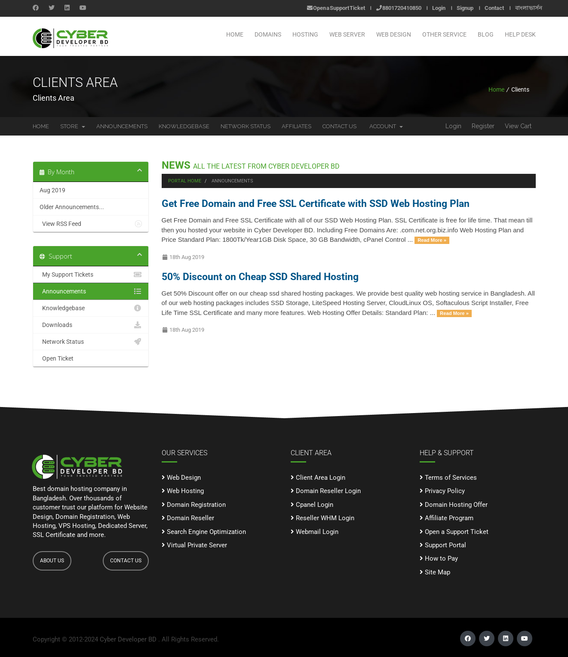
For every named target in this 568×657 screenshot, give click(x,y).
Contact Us (339, 126)
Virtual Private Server (194, 545)
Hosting (305, 34)
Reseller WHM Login (322, 518)
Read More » (432, 240)
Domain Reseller (188, 518)
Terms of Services (448, 477)
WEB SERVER (347, 34)
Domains (268, 34)
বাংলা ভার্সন (528, 8)
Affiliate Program (446, 518)
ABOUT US (52, 561)
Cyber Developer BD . (130, 639)
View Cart (518, 126)
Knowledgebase (184, 126)
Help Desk (520, 34)
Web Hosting (183, 491)
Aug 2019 (52, 190)
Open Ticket (91, 358)
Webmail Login (314, 532)
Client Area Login (318, 477)
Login (438, 8)
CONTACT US (125, 561)
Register (483, 126)
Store (72, 126)
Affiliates (296, 126)
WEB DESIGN (393, 34)
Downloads (91, 325)
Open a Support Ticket (336, 8)
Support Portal (443, 545)
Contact (494, 8)
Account (386, 126)
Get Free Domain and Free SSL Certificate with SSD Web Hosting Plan (316, 203)
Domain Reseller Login (326, 491)
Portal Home (184, 181)
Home (234, 34)
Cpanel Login (312, 505)
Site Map (435, 572)
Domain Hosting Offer (454, 505)
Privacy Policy (442, 491)
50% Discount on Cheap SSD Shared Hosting (260, 276)
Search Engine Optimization (204, 532)
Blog (486, 34)
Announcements (121, 126)
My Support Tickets (91, 274)
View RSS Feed (91, 224)
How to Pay (439, 558)
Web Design (181, 477)
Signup (465, 8)
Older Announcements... (72, 207)
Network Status (245, 126)
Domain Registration (194, 505)
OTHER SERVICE (444, 34)
